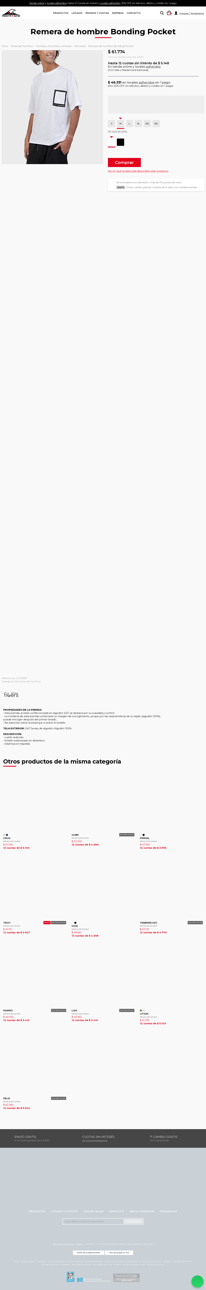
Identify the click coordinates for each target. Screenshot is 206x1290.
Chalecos (117, 1264)
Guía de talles (93, 1211)
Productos (60, 13)
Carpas (16, 1261)
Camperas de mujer (50, 1264)
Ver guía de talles (117, 131)
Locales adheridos (111, 3)
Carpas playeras (28, 1261)
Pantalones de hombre (81, 1264)
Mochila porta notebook (114, 1261)
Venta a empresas (141, 1211)
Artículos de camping (151, 1261)
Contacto (134, 13)
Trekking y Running (155, 1264)
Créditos (79, 1244)
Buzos (142, 1264)
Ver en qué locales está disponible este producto (138, 171)
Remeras (135, 1264)
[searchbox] (161, 13)
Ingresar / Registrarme (191, 13)
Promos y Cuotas (97, 13)
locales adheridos (54, 3)
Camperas (167, 1261)
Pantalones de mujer (102, 1264)
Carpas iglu (41, 1261)
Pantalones (65, 1264)
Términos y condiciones (63, 1244)
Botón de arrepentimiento (88, 1252)
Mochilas (79, 1261)
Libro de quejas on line (119, 1252)
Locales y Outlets (64, 1211)
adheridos (153, 66)
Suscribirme (133, 1221)
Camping (70, 1261)
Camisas (126, 1264)
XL (138, 123)
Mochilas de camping (93, 1261)
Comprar (124, 162)
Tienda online (32, 3)
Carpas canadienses (56, 1261)
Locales (77, 13)
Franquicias (168, 1211)
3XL (156, 123)
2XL (147, 123)
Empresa (118, 13)
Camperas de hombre (183, 1261)
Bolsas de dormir (133, 1261)
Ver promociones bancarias (94, 1140)
